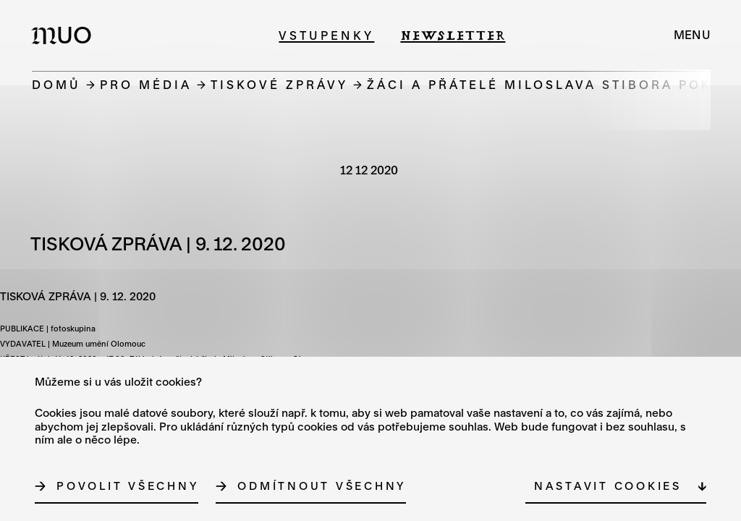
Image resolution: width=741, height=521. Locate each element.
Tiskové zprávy (279, 84)
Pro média (146, 84)
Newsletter (452, 35)
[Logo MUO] (65, 34)
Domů (56, 84)
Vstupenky (326, 35)
